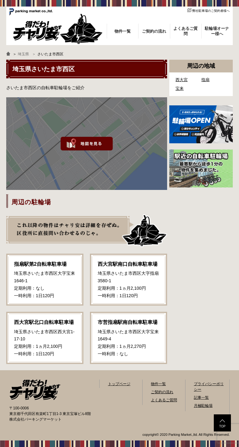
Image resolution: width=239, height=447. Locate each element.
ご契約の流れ (162, 392)
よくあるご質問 (164, 400)
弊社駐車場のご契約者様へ (208, 10)
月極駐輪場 (203, 405)
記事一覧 (201, 397)
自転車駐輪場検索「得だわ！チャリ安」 (34, 390)
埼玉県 (23, 54)
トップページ (119, 384)
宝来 (180, 88)
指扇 (205, 79)
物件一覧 (158, 384)
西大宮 (182, 79)
